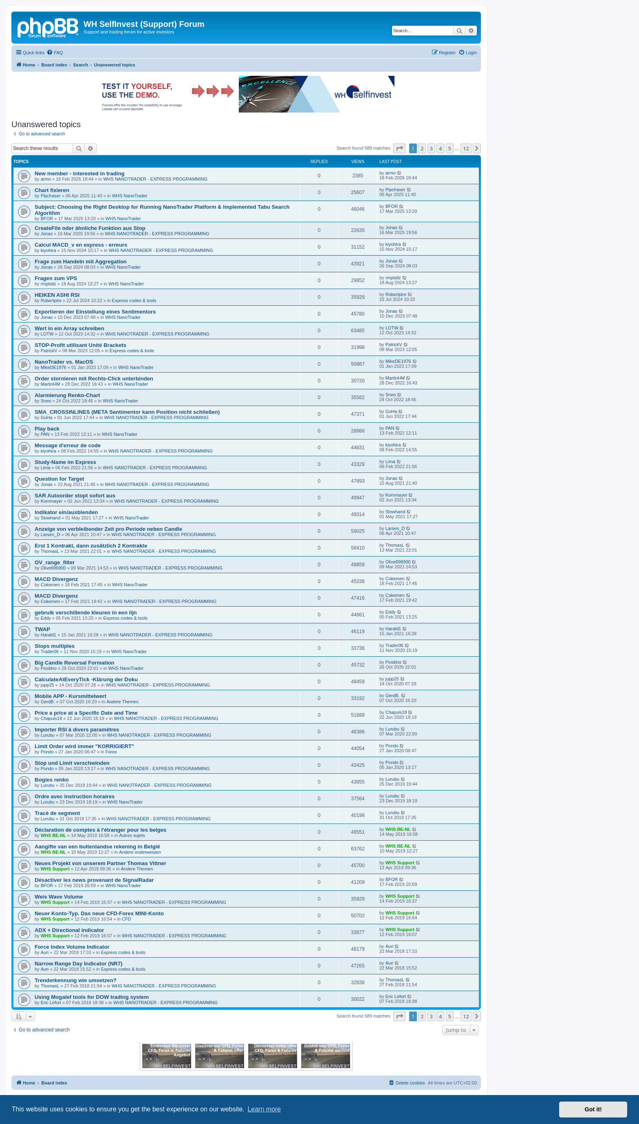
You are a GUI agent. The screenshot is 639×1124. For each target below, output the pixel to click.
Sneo (46, 400)
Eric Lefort (51, 1002)
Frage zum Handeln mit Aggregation (81, 261)
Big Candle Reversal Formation (75, 663)
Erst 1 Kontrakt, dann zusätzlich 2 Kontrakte (91, 546)
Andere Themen (122, 701)
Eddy (46, 618)
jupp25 (47, 684)
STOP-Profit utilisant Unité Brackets (80, 345)
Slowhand (50, 517)
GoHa (47, 417)
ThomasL (50, 551)
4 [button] (440, 148)
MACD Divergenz (56, 579)
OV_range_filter (55, 562)
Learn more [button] (264, 1109)
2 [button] (422, 148)
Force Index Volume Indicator (72, 947)
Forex (111, 751)
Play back (47, 429)
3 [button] (431, 148)
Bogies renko (52, 780)
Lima (46, 467)
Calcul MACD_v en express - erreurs (81, 245)
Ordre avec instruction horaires (75, 796)
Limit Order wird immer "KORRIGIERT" (84, 746)
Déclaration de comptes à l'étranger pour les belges (100, 830)
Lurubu (48, 735)
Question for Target (59, 479)
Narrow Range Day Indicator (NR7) (78, 964)
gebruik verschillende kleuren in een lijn (86, 612)
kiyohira (48, 250)
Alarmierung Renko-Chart (67, 395)
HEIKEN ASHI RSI (57, 295)
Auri (45, 952)
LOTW (47, 333)
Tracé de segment (57, 813)
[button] (399, 148)
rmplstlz (48, 283)
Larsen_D (50, 534)
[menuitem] (54, 52)
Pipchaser (51, 195)
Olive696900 (53, 567)
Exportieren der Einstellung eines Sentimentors (95, 312)
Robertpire (51, 300)
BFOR (47, 218)
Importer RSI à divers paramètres (77, 730)
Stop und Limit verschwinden (72, 763)
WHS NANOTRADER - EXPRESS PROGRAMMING (155, 179)
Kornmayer (52, 501)
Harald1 (49, 634)
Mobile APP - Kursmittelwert (70, 696)
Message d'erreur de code (68, 445)
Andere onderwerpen (140, 852)
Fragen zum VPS (56, 278)
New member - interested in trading (80, 173)
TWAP (42, 629)
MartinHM (50, 384)
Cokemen (50, 584)
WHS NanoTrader (130, 195)
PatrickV (49, 350)
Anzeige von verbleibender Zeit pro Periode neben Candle (108, 529)
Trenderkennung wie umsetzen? (76, 980)
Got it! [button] (593, 1109)
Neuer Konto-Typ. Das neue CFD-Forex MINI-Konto (99, 913)
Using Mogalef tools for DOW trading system (92, 997)
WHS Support (55, 868)
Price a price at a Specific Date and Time (86, 713)
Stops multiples (55, 646)
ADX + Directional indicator (69, 930)
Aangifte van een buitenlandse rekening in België (97, 847)
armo (46, 179)
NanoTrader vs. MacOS (64, 362)
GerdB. (48, 701)
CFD (126, 918)
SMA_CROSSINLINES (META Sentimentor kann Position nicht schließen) (127, 412)
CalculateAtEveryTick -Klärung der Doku (86, 679)
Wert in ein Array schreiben (69, 328)
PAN (45, 434)
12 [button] (466, 148)
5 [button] (449, 148)
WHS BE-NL (53, 835)
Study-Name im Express (65, 462)
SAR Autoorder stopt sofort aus (75, 495)
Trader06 (50, 651)
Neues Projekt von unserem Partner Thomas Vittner (100, 863)
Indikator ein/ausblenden (66, 512)
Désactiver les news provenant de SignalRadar (94, 880)
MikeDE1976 (53, 367)
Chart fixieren (52, 190)
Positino (49, 668)
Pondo (47, 751)
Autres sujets (132, 835)
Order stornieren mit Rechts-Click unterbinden (94, 378)
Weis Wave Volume (59, 897)
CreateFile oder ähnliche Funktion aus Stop (90, 228)
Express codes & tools (134, 300)
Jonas (47, 233)
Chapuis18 (51, 718)
